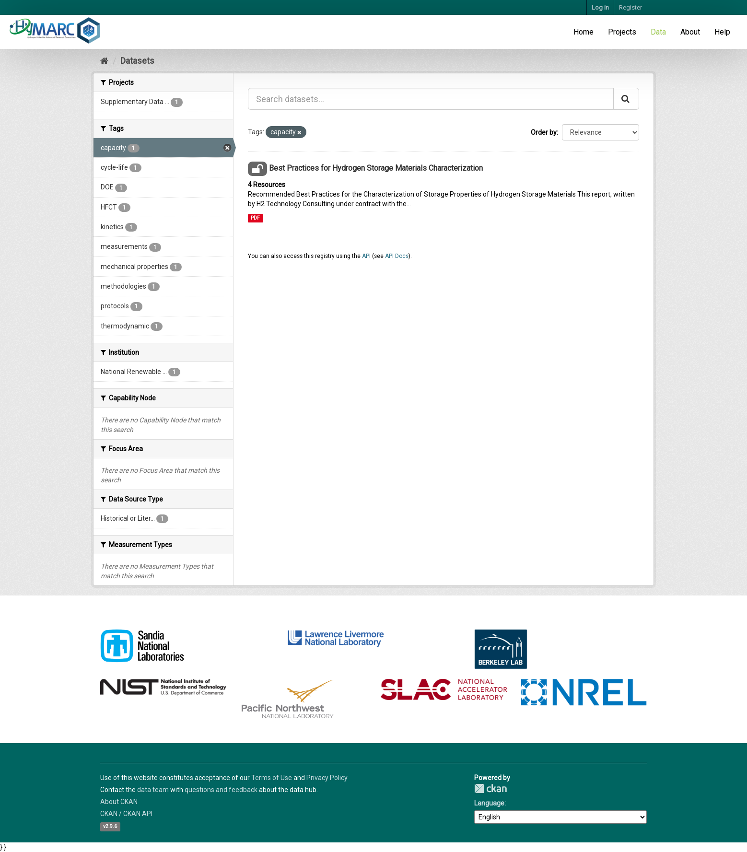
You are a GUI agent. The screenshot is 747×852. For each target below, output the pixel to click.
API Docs (397, 256)
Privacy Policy (327, 778)
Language (489, 803)
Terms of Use (271, 778)
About (690, 31)
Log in (600, 7)
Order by (544, 132)
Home (583, 31)
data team (153, 790)
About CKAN (119, 801)
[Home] (104, 61)
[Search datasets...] (431, 99)
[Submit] (626, 99)
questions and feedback (221, 790)
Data (658, 31)
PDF (255, 218)
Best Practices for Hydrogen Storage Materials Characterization (376, 168)
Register (630, 7)
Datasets (137, 61)
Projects (622, 31)
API (366, 256)
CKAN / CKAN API (126, 813)
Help (722, 31)
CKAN (490, 788)
